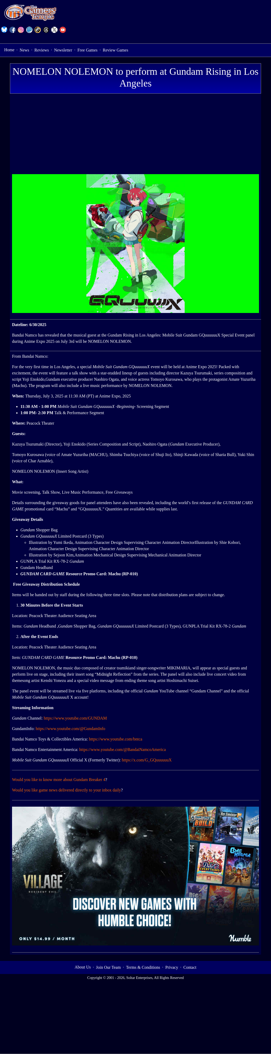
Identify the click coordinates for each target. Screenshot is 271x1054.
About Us (83, 967)
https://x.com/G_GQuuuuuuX (147, 760)
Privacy (171, 967)
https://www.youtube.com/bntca (115, 739)
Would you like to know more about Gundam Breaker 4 (58, 779)
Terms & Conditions (143, 967)
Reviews (42, 50)
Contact (189, 967)
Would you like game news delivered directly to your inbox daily (66, 790)
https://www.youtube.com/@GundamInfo (70, 728)
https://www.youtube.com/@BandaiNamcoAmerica (122, 749)
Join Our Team (108, 967)
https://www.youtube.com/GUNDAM (75, 718)
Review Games (115, 50)
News (24, 50)
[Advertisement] (135, 135)
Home (9, 50)
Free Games (87, 50)
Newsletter (63, 50)
